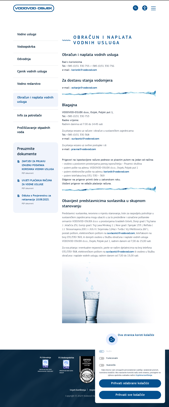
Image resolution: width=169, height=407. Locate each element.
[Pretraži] (135, 8)
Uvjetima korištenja (144, 375)
